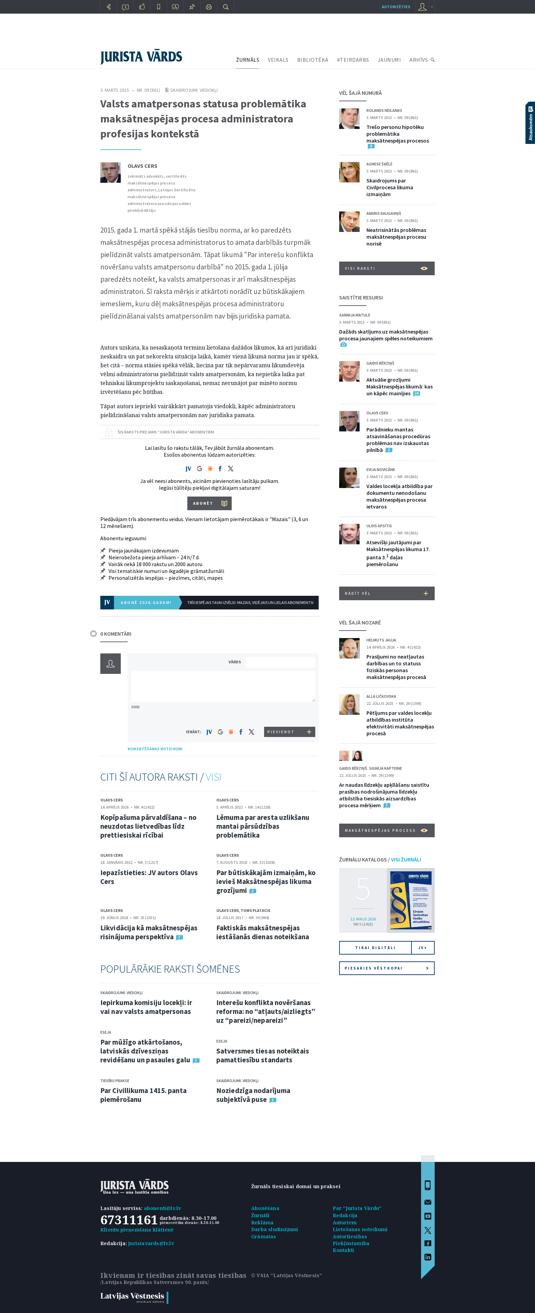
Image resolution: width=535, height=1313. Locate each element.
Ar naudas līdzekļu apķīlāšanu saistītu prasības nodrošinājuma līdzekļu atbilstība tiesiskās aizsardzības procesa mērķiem (384, 795)
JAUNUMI (389, 59)
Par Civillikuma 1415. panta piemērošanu (143, 1095)
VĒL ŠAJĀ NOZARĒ (360, 622)
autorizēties (396, 6)
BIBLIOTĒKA (313, 59)
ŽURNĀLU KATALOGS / (380, 859)
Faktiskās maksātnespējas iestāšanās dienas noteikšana (262, 932)
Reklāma (262, 1222)
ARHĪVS (418, 59)
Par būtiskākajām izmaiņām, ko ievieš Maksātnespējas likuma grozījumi (266, 881)
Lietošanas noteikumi (360, 1229)
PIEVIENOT (281, 731)
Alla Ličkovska (381, 696)
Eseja (105, 1032)
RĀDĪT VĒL (386, 593)
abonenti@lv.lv (162, 1208)
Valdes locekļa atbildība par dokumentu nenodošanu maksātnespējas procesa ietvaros (399, 496)
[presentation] (281, 714)
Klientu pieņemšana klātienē (137, 1229)
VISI (213, 777)
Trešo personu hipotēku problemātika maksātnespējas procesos (397, 133)
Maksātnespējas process (386, 830)
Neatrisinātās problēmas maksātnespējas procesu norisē (396, 236)
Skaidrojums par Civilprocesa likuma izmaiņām (389, 187)
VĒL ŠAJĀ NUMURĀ (360, 92)
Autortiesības (350, 1236)
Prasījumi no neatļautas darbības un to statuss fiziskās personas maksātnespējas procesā (396, 666)
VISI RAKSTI (386, 268)
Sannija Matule (354, 315)
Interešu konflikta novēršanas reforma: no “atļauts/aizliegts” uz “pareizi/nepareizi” (265, 1011)
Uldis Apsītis (379, 525)
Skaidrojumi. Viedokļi (194, 90)
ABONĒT (203, 503)
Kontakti (344, 1250)
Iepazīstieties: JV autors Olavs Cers (149, 877)
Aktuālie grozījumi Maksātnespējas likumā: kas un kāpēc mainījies (399, 386)
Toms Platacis (255, 910)
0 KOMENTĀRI (115, 633)
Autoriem (345, 1222)
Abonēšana (265, 1208)
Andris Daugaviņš (383, 213)
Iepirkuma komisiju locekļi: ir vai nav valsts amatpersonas (146, 1007)
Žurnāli (260, 1215)
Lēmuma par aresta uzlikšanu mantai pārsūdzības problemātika (262, 826)
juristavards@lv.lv (151, 1243)
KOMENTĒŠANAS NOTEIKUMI (155, 748)
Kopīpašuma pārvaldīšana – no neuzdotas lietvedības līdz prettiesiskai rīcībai (148, 826)
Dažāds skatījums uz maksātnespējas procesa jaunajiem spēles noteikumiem (386, 335)
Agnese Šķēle (379, 163)
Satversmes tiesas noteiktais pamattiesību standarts (262, 1055)
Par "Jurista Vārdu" (357, 1208)
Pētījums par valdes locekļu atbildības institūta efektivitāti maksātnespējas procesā (400, 723)
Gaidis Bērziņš (380, 363)
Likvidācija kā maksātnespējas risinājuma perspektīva (149, 932)
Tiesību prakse (114, 1080)
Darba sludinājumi (274, 1229)
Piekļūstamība (351, 1243)
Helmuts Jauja (381, 640)
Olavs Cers (142, 165)
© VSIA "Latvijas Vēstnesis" (286, 1275)
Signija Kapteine (385, 768)
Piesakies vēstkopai (387, 968)
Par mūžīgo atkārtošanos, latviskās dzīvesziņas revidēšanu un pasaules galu (145, 1050)
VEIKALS (278, 59)
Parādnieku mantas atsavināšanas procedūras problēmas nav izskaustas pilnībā (398, 439)
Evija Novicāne (380, 469)
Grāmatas (263, 1236)
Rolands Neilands (384, 110)
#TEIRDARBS (353, 59)
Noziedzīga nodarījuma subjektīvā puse (253, 1095)
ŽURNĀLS (248, 59)
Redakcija (345, 1215)
